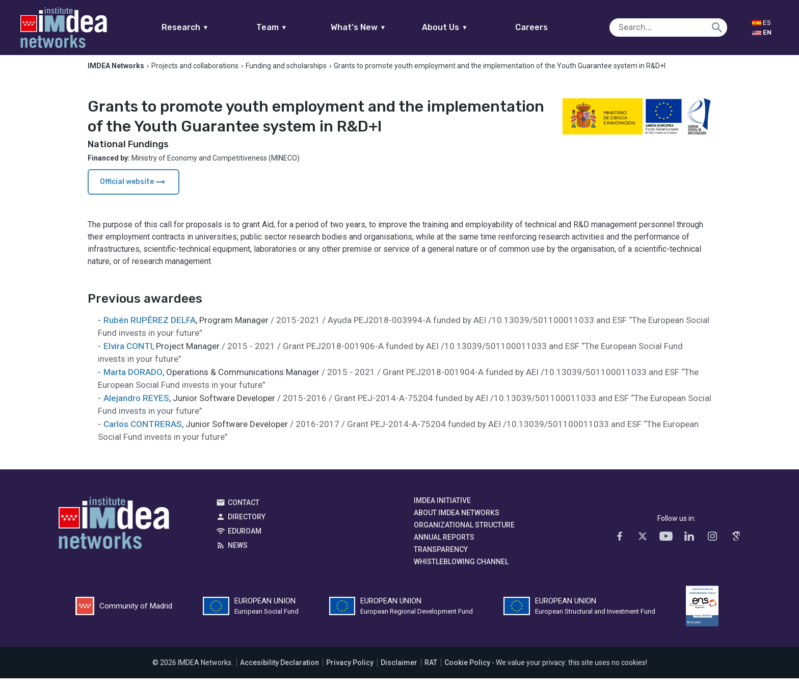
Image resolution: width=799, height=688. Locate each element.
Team (291, 27)
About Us (465, 27)
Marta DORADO (133, 382)
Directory (246, 526)
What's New (378, 27)
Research (204, 27)
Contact (243, 512)
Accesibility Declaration (279, 672)
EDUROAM (244, 541)
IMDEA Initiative (442, 510)
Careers (551, 27)
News (238, 555)
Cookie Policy (467, 672)
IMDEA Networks (114, 535)
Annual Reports (444, 547)
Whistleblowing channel (461, 571)
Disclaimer (399, 672)
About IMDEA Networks (456, 522)
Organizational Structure (464, 535)
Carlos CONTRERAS (142, 434)
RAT (430, 672)
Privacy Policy (350, 672)
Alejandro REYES (136, 408)
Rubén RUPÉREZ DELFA (149, 330)
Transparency (441, 559)
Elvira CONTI (127, 356)
